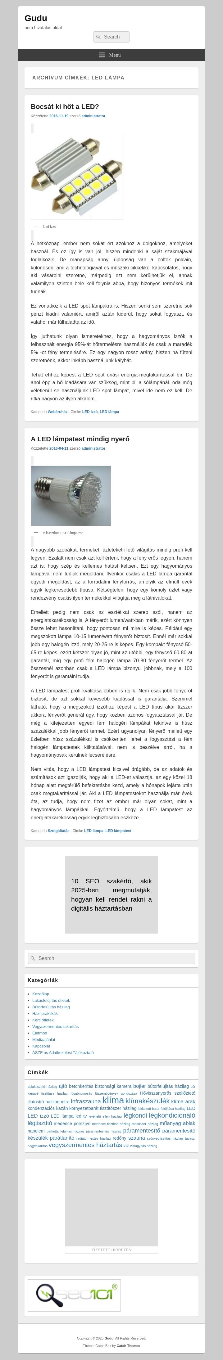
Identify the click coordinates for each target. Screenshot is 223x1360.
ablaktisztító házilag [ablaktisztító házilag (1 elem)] (42, 1086)
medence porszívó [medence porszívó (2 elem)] (72, 1123)
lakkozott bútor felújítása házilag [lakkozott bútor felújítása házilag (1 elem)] (161, 1108)
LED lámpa (109, 412)
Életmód (39, 1033)
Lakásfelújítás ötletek (51, 1000)
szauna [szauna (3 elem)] (136, 1138)
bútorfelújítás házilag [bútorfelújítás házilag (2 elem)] (168, 1086)
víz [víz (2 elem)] (126, 1145)
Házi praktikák (45, 1013)
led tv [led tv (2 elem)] (81, 1116)
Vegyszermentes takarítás (55, 1026)
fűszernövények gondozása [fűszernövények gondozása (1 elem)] (116, 1093)
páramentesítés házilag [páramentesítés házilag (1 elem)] (103, 1131)
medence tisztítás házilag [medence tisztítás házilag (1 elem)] (111, 1124)
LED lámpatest (118, 831)
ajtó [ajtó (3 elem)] (63, 1086)
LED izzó (90, 412)
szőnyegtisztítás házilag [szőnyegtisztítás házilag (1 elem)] (165, 1138)
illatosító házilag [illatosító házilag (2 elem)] (43, 1101)
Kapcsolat (41, 1046)
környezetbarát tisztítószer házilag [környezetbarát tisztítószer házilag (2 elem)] (103, 1108)
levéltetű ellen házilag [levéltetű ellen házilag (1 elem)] (105, 1116)
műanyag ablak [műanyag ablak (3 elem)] (177, 1123)
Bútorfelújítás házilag (51, 1007)
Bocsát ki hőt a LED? (65, 106)
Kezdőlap (40, 994)
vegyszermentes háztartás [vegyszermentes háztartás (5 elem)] (85, 1145)
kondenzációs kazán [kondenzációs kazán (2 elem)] (48, 1108)
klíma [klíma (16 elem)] (113, 1100)
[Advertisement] (111, 1207)
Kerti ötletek (43, 1020)
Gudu (36, 18)
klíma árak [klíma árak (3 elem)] (183, 1102)
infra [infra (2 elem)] (65, 1101)
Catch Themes (128, 1346)
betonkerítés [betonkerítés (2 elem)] (81, 1086)
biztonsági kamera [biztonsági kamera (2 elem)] (113, 1086)
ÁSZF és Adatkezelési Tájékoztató (63, 1052)
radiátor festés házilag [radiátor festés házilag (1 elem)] (93, 1138)
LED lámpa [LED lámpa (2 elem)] (62, 1116)
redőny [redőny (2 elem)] (119, 1138)
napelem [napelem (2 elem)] (36, 1130)
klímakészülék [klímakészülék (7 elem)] (147, 1101)
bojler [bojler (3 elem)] (139, 1086)
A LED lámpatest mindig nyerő (80, 439)
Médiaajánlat (43, 1039)
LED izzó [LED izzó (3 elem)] (38, 1116)
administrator (93, 116)
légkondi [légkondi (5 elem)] (135, 1115)
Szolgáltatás (59, 831)
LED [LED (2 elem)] (191, 1108)
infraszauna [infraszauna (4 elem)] (86, 1101)
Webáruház (58, 412)
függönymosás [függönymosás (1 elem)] (81, 1093)
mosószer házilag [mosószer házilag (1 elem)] (145, 1124)
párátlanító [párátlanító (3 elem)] (62, 1138)
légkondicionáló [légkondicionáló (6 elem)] (172, 1115)
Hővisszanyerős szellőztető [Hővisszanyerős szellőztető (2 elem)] (167, 1093)
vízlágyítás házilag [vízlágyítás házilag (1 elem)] (143, 1146)
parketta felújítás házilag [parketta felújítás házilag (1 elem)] (65, 1131)
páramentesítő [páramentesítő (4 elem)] (141, 1130)
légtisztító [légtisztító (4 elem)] (40, 1123)
